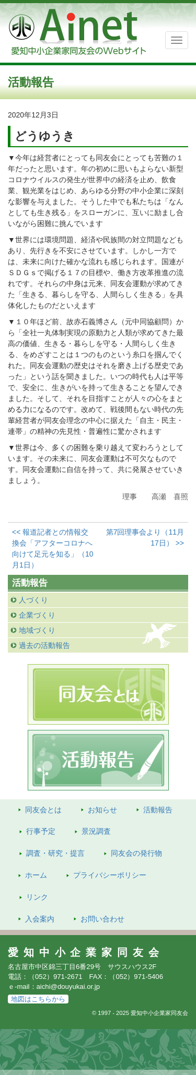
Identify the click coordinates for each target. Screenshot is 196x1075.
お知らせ (102, 810)
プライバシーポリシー (109, 875)
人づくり (33, 600)
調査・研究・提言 (55, 853)
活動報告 (157, 810)
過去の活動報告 (44, 645)
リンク (37, 897)
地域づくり (37, 630)
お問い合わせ (102, 919)
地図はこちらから (38, 999)
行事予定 (40, 831)
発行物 (136, 853)
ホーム (36, 875)
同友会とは (43, 810)
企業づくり (37, 615)
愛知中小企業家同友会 (86, 952)
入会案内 (39, 919)
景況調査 (96, 831)
